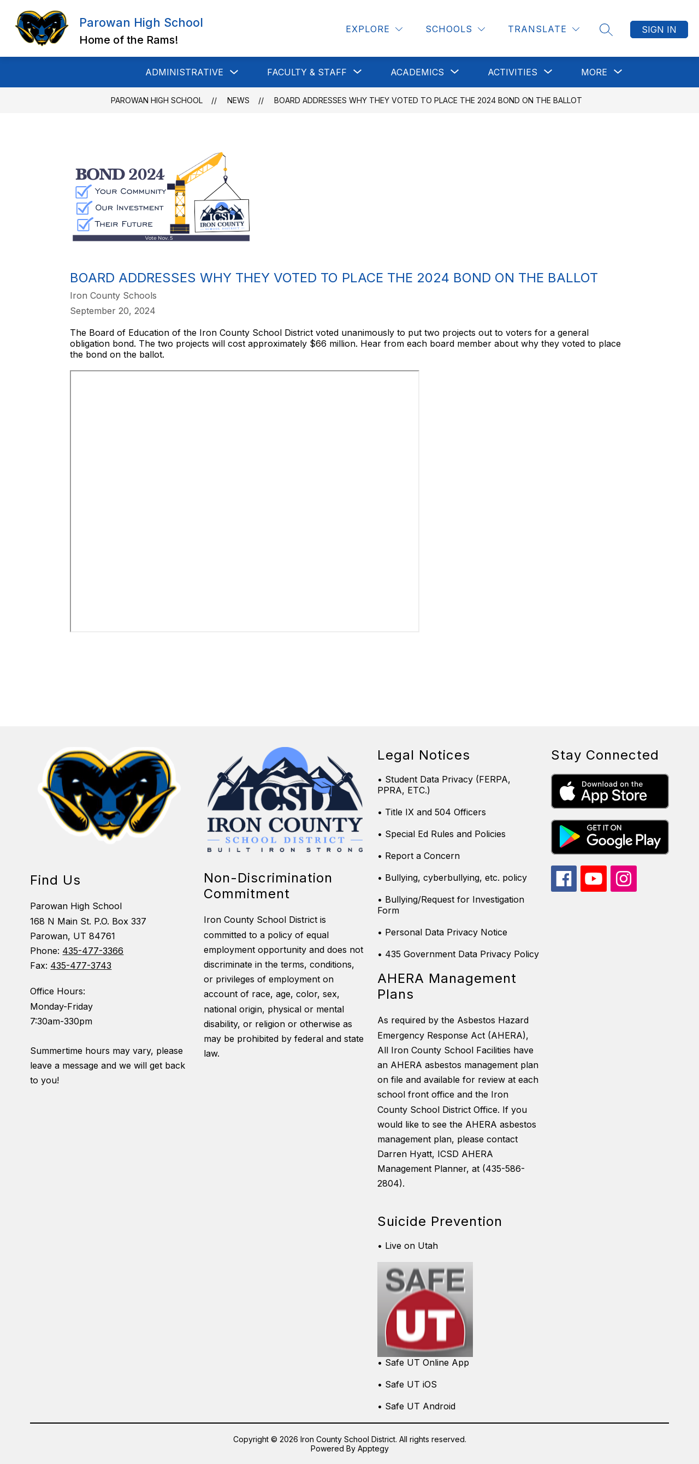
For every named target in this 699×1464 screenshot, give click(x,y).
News (238, 100)
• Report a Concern (418, 855)
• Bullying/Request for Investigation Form (450, 905)
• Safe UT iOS (407, 1384)
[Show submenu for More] (594, 72)
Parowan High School (157, 100)
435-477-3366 (92, 950)
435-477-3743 (80, 965)
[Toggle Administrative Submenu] (234, 72)
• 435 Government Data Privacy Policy (458, 954)
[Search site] (606, 29)
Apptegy (373, 1448)
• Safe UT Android (416, 1406)
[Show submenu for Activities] (512, 72)
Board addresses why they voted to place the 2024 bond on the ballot (428, 100)
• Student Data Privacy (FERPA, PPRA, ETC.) (444, 785)
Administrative (184, 72)
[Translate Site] (543, 29)
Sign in (659, 29)
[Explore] (374, 29)
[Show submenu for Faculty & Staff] (307, 72)
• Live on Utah (407, 1245)
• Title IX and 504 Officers (431, 812)
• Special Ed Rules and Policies (441, 833)
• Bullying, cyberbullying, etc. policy (452, 877)
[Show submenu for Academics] (417, 72)
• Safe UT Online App (423, 1362)
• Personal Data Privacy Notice (442, 932)
